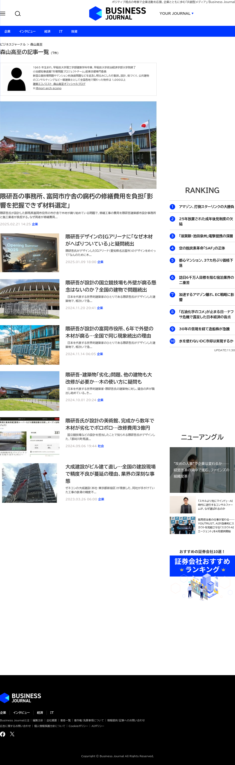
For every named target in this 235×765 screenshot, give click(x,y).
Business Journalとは (14, 720)
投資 (74, 31)
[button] (2, 14)
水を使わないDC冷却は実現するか (206, 341)
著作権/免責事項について (89, 720)
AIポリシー (98, 726)
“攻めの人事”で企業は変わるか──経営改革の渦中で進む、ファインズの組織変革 (201, 470)
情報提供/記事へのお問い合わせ (126, 720)
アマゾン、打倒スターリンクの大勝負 (206, 206)
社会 (101, 446)
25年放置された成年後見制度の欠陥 (206, 221)
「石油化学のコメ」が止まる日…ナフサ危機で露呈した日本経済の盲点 (206, 314)
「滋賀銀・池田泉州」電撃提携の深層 (206, 236)
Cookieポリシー (78, 726)
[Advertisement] (202, 392)
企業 (35, 224)
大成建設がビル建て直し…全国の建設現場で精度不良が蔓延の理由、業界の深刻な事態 (110, 473)
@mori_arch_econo (49, 88)
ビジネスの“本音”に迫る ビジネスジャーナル (20, 698)
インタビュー (21, 712)
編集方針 (38, 720)
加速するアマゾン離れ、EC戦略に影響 (206, 297)
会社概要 (52, 720)
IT (52, 712)
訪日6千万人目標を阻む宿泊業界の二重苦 (206, 280)
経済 (40, 712)
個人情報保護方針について (49, 726)
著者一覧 (65, 720)
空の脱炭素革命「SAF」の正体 (202, 248)
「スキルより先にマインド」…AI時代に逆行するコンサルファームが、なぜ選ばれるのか (215, 505)
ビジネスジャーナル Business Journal (117, 13)
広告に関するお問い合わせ (15, 726)
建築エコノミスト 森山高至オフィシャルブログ (59, 83)
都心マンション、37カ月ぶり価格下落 (206, 263)
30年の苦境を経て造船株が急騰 (204, 329)
